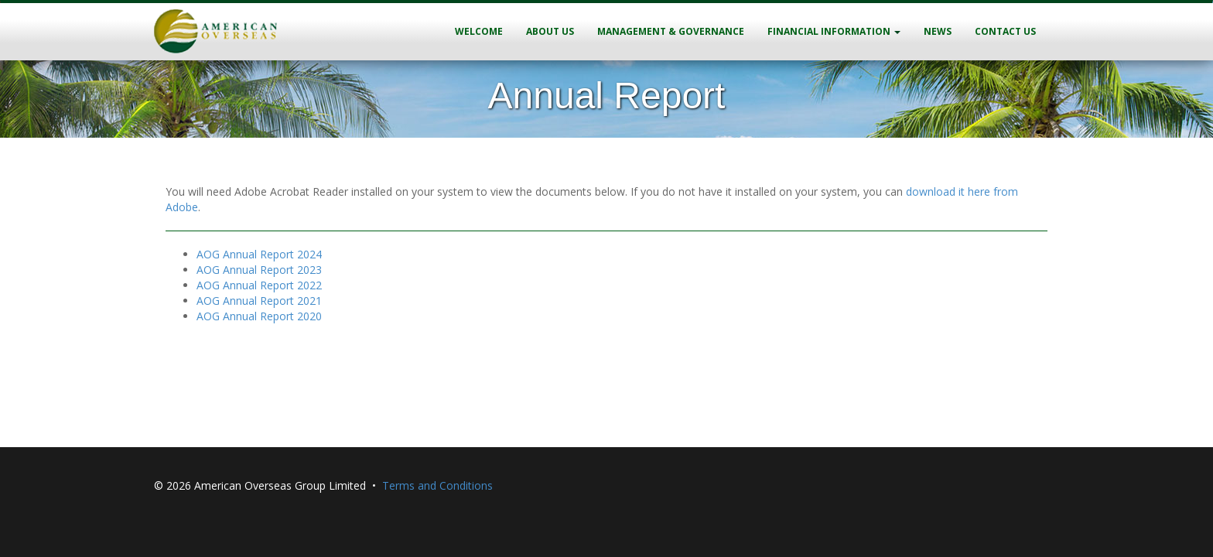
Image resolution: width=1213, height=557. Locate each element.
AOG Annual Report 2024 (259, 254)
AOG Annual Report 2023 (259, 269)
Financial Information (833, 31)
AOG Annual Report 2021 (259, 300)
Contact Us (1005, 31)
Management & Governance (670, 31)
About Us (550, 31)
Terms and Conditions (437, 485)
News (938, 31)
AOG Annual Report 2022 (259, 285)
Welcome (479, 31)
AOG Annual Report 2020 (259, 316)
